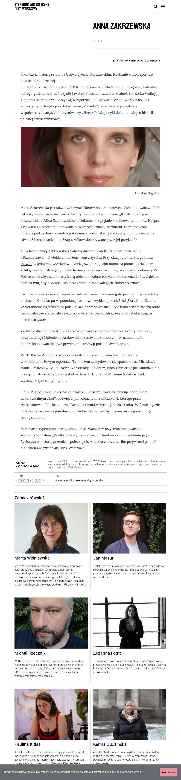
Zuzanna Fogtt (107, 653)
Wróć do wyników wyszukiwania (138, 61)
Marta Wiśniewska (32, 558)
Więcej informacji (132, 771)
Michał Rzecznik (30, 653)
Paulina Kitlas (27, 744)
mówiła (26, 263)
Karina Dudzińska (110, 744)
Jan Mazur (103, 558)
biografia (97, 480)
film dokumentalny (80, 480)
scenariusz (61, 480)
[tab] (155, 6)
